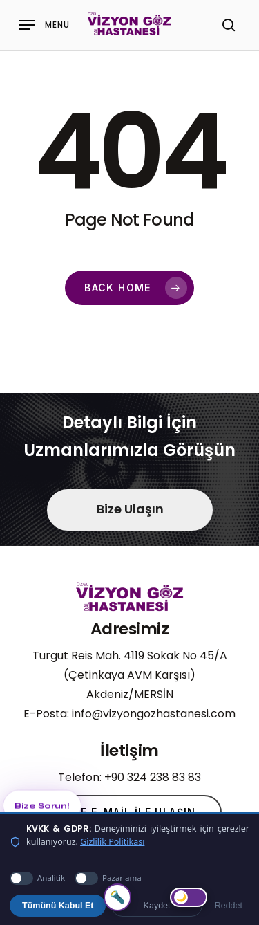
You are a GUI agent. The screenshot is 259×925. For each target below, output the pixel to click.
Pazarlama (108, 878)
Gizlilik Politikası (112, 842)
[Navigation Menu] (44, 25)
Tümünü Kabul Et (57, 905)
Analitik (37, 878)
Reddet (228, 905)
